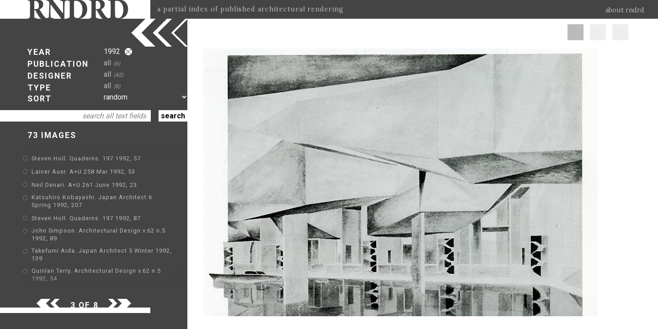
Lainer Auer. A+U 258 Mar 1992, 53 (83, 171)
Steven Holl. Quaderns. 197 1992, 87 (86, 218)
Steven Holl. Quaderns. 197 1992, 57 (86, 158)
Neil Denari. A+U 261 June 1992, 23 (84, 184)
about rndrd (624, 10)
